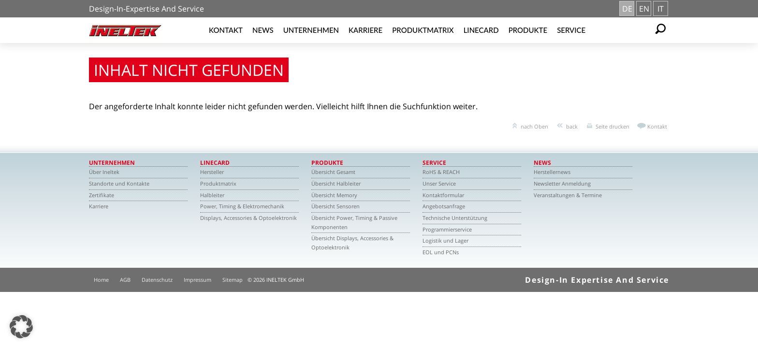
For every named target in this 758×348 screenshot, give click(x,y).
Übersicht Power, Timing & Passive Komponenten (354, 222)
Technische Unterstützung (455, 217)
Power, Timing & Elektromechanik (242, 206)
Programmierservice (447, 229)
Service (571, 30)
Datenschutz (157, 279)
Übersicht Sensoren (335, 206)
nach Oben (534, 126)
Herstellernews (552, 171)
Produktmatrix (422, 30)
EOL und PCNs (441, 252)
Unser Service (439, 183)
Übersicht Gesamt (333, 171)
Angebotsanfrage (444, 206)
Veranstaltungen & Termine (568, 195)
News (263, 30)
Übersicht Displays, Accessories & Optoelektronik (352, 242)
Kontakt (226, 30)
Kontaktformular (443, 195)
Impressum (197, 279)
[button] (21, 326)
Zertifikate (101, 195)
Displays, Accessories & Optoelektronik (248, 217)
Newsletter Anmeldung (562, 183)
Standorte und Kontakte (119, 183)
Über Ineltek (104, 171)
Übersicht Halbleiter (336, 183)
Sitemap (232, 279)
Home (101, 279)
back (572, 126)
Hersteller (212, 171)
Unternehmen (311, 30)
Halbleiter (212, 195)
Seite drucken (612, 126)
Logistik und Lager (445, 240)
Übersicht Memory (334, 195)
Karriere (365, 30)
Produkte (528, 30)
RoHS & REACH (441, 171)
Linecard (481, 30)
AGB (125, 279)
